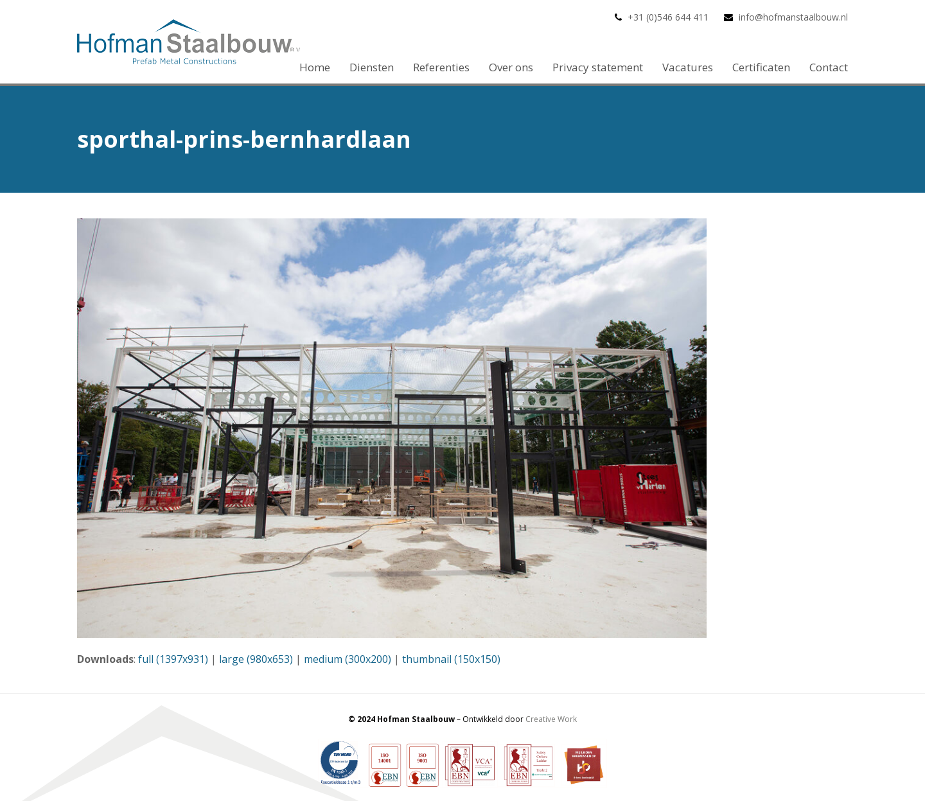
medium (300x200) (347, 659)
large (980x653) (256, 659)
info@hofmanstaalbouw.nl (793, 17)
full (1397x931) (173, 659)
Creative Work (551, 719)
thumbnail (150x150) (451, 659)
